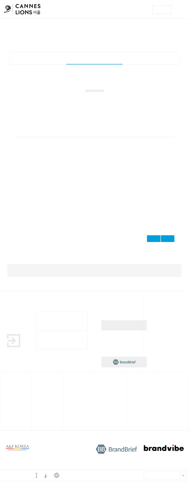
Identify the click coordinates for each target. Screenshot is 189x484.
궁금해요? (165, 409)
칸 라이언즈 (9, 383)
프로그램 (8, 401)
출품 (6, 409)
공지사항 (165, 401)
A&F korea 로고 (17, 450)
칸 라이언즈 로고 (22, 9)
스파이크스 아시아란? (108, 394)
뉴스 (163, 383)
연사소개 (39, 409)
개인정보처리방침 (69, 448)
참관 (6, 417)
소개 (131, 394)
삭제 (168, 241)
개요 (37, 58)
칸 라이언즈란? (11, 394)
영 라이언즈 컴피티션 (76, 383)
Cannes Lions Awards (62, 343)
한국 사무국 (134, 383)
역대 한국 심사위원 (138, 409)
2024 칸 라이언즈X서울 (45, 394)
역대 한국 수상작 (137, 401)
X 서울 (148, 478)
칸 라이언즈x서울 (43, 383)
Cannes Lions (62, 323)
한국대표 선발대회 (94, 58)
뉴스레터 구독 (124, 328)
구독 (162, 9)
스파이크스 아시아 (106, 383)
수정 (154, 241)
